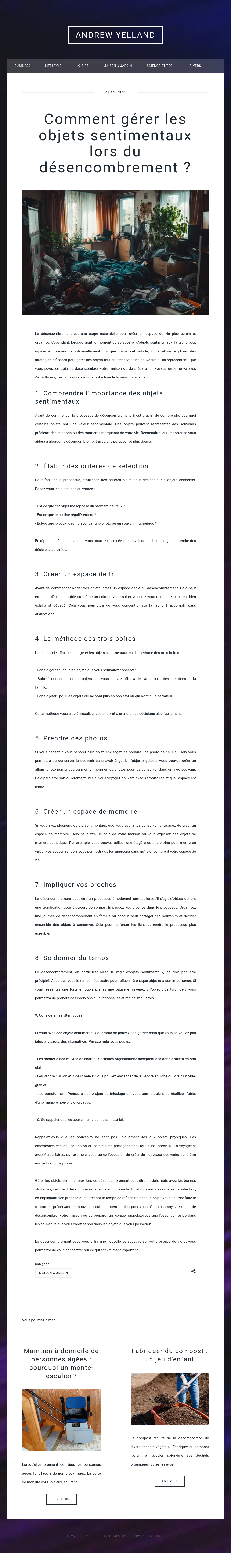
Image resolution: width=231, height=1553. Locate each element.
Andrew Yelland (115, 35)
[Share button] (193, 1270)
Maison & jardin (117, 65)
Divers (195, 65)
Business (22, 65)
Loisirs (82, 65)
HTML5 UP (117, 1536)
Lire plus (61, 1499)
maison (116, 368)
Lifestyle (53, 65)
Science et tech (161, 65)
